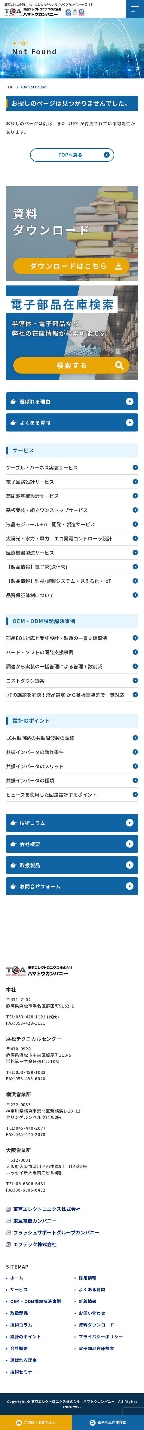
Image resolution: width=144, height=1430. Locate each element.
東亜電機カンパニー (35, 1220)
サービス (19, 1289)
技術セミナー (23, 1372)
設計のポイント (25, 1336)
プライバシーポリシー (101, 1336)
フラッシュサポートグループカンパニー (56, 1232)
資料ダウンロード (96, 1325)
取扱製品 (19, 1313)
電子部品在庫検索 (96, 1348)
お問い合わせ (92, 1313)
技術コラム (21, 1325)
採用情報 (88, 1278)
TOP (10, 87)
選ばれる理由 (23, 1360)
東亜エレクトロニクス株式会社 (47, 1208)
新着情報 (88, 1301)
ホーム (16, 1278)
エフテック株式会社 (35, 1244)
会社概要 (19, 1348)
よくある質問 (92, 1289)
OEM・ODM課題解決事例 (35, 1301)
